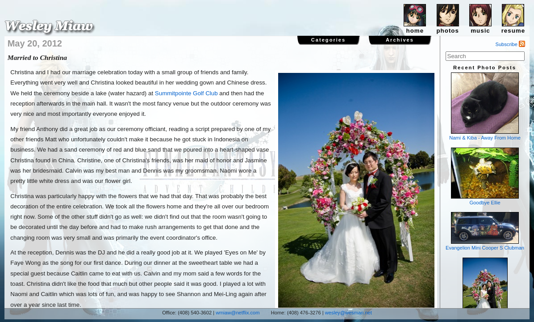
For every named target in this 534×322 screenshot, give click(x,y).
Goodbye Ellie (485, 176)
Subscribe (511, 44)
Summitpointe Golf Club (186, 93)
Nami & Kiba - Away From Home (485, 106)
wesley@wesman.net (348, 312)
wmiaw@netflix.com (237, 312)
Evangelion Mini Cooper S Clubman (485, 231)
